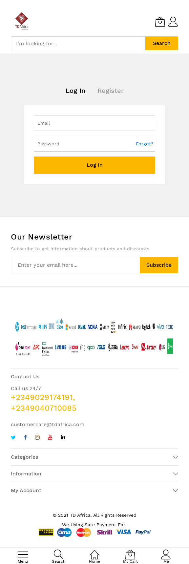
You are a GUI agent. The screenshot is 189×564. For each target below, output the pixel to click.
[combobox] (78, 43)
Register (110, 90)
